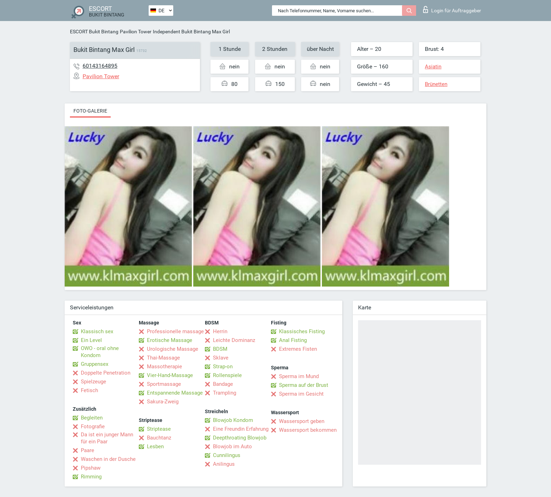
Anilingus (224, 464)
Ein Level (91, 340)
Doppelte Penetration (105, 373)
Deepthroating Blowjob (239, 438)
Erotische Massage (169, 340)
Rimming (91, 477)
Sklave (220, 358)
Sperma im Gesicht (301, 394)
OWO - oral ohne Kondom (100, 351)
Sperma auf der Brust (303, 385)
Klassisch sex (97, 331)
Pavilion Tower (135, 31)
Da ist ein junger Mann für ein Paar (107, 438)
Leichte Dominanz (234, 340)
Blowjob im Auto (232, 446)
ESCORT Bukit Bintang (94, 31)
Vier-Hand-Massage (170, 375)
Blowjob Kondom (233, 420)
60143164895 (100, 65)
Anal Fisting (293, 340)
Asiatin (433, 66)
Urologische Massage (172, 349)
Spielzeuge (93, 381)
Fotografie (93, 426)
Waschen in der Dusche (108, 459)
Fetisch (89, 390)
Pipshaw (91, 468)
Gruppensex (94, 364)
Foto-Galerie (90, 111)
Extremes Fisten (298, 349)
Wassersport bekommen (308, 430)
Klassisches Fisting (302, 331)
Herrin (220, 331)
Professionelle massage (175, 331)
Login (452, 9)
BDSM (220, 349)
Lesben (155, 446)
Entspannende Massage (175, 393)
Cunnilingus (226, 455)
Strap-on (223, 366)
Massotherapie (164, 366)
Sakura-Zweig (163, 401)
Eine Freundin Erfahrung (240, 429)
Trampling (224, 393)
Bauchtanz (159, 438)
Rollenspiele (227, 375)
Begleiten (92, 418)
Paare (87, 450)
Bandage (223, 384)
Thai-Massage (163, 358)
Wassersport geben (301, 421)
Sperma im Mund (299, 376)
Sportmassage (164, 384)
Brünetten (436, 84)
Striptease (159, 429)
